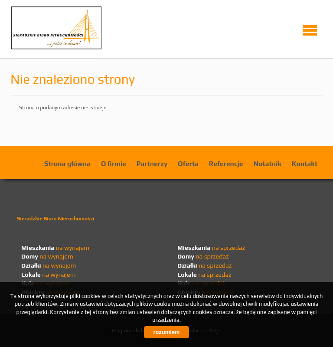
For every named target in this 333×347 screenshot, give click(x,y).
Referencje (226, 163)
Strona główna (67, 163)
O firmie (113, 163)
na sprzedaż (211, 247)
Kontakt (304, 163)
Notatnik (267, 163)
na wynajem (55, 247)
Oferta (188, 163)
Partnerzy (152, 163)
